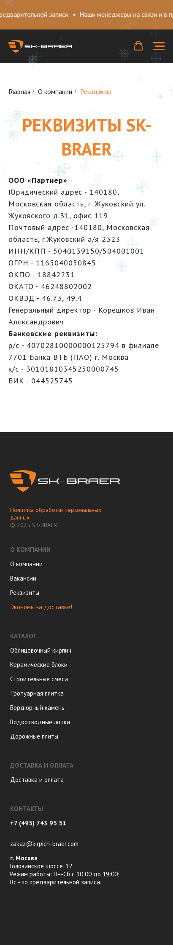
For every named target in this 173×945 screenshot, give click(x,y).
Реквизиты (24, 593)
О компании (55, 92)
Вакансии (23, 578)
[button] (138, 46)
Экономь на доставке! (41, 607)
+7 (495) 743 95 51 (38, 823)
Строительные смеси (39, 679)
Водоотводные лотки (40, 722)
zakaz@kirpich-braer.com (44, 844)
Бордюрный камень (37, 708)
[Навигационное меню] (159, 46)
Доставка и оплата (37, 780)
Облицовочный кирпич (40, 650)
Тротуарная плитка (37, 693)
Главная (19, 92)
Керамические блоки (39, 665)
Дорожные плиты (34, 736)
